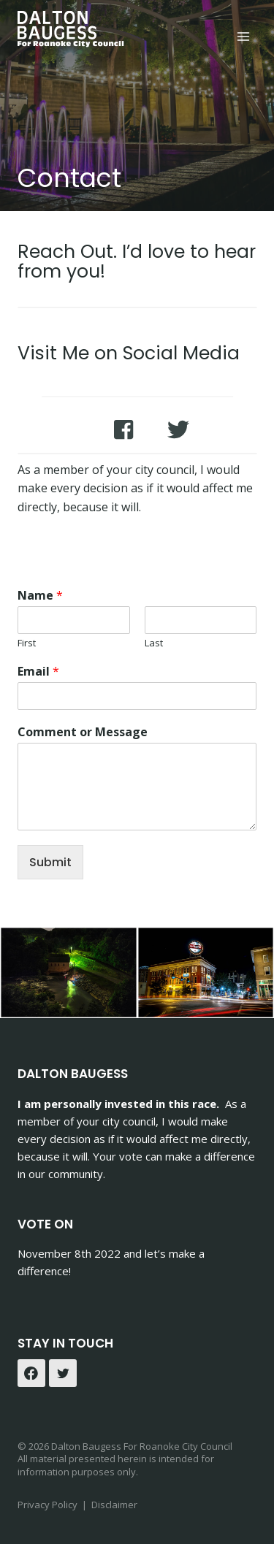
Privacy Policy (49, 1504)
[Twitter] (63, 1373)
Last (154, 643)
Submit (50, 862)
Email (38, 671)
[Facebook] (31, 1373)
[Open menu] (242, 36)
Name (40, 595)
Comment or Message (83, 732)
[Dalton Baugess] (72, 29)
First (27, 643)
